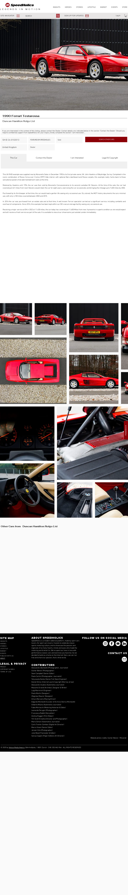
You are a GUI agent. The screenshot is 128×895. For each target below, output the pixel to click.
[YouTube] (118, 643)
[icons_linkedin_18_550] (124, 643)
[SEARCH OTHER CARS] (106, 139)
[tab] (14, 158)
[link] (125, 15)
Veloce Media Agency (17, 747)
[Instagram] (105, 643)
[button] (12, 16)
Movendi (123, 738)
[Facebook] (111, 643)
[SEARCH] (38, 16)
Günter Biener (113, 738)
